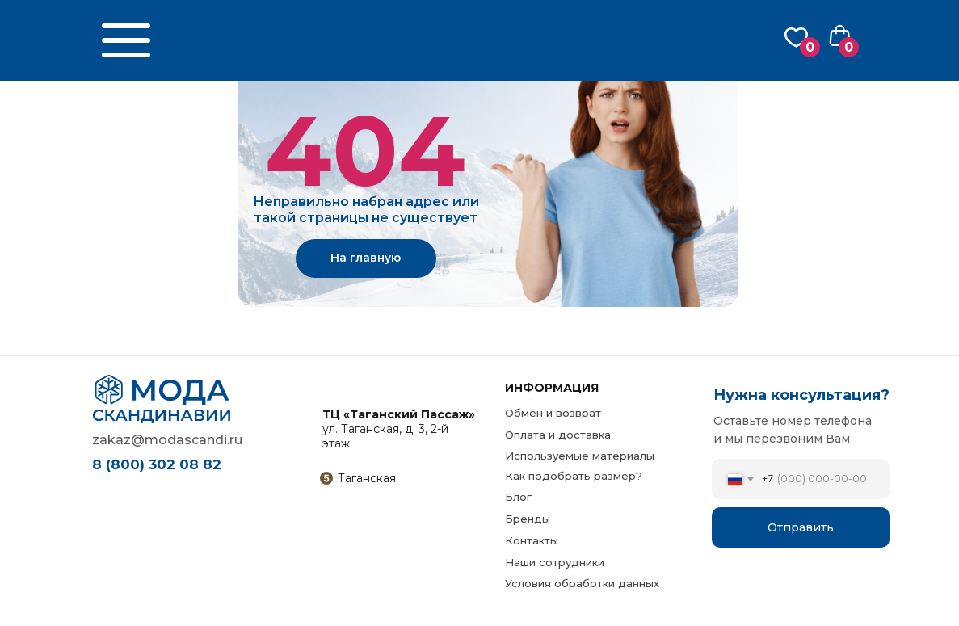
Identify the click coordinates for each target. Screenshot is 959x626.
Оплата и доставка (558, 434)
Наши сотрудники (554, 562)
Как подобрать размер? (573, 475)
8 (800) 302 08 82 (156, 464)
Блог (518, 496)
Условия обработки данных (582, 583)
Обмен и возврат (553, 412)
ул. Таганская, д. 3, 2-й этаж (398, 429)
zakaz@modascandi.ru (167, 439)
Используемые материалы (579, 455)
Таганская (367, 478)
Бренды (527, 518)
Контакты (531, 540)
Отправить (801, 527)
